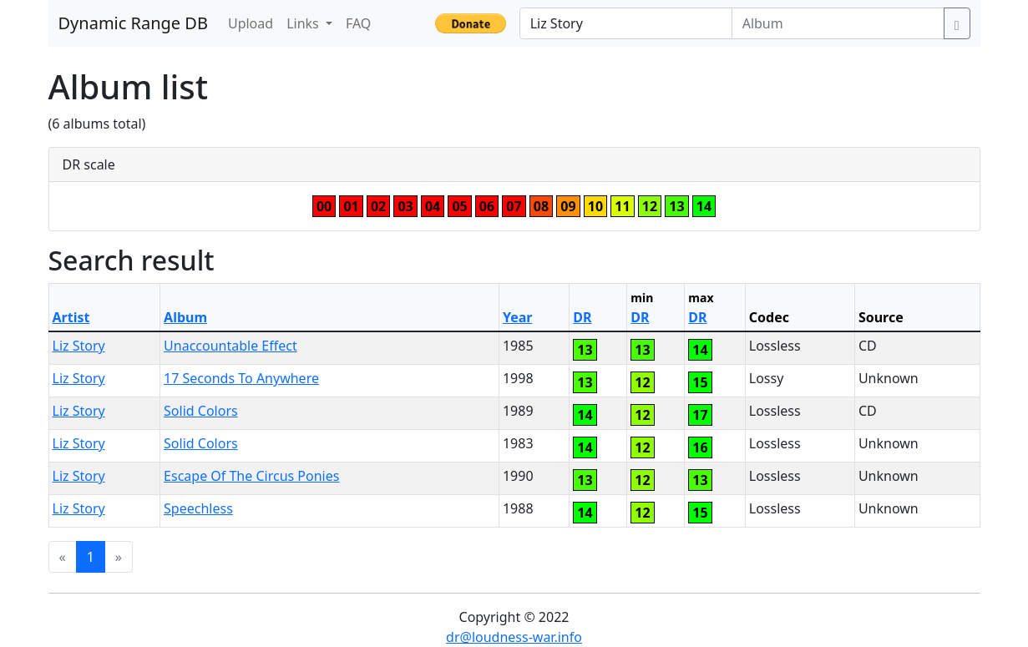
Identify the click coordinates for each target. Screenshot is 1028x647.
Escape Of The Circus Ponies (251, 476)
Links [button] (304, 23)
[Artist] (625, 23)
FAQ (358, 23)
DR (582, 317)
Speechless (198, 508)
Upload (250, 23)
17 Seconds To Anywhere (241, 378)
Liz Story (79, 345)
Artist (71, 317)
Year (518, 317)
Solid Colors (201, 411)
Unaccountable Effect (230, 345)
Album (185, 317)
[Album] (838, 23)
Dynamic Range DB (133, 23)
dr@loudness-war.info (514, 637)
